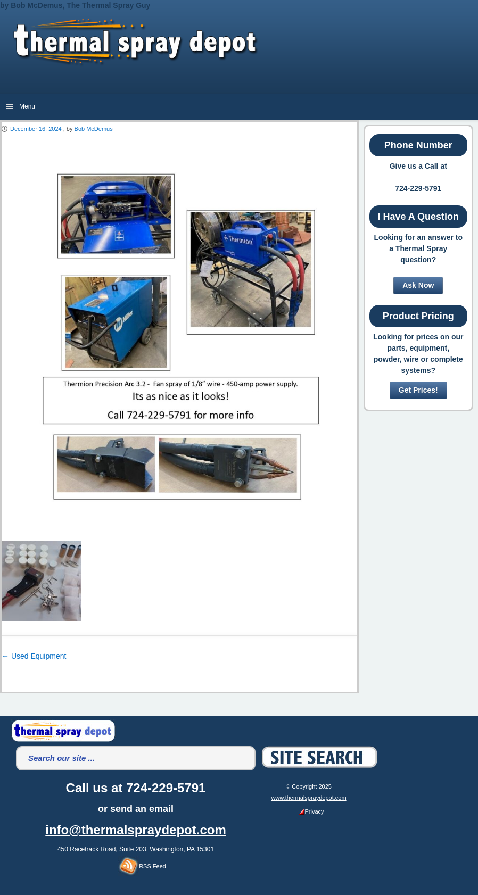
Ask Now (418, 285)
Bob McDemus (94, 129)
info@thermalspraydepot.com (135, 830)
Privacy (311, 811)
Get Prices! (418, 390)
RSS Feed (142, 866)
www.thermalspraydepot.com (308, 797)
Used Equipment (34, 656)
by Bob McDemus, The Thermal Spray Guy (75, 5)
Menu (27, 106)
